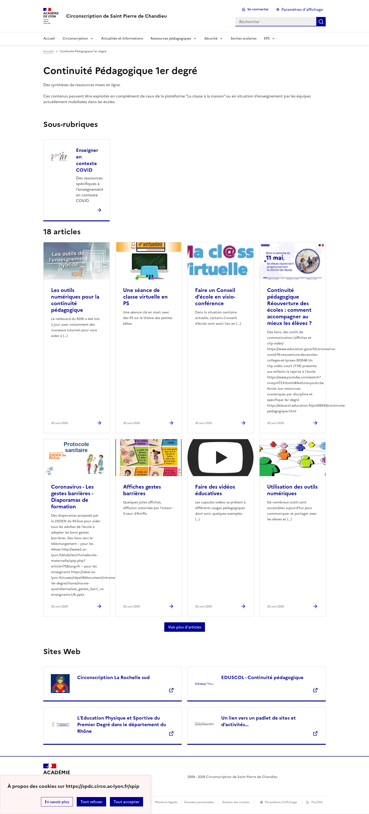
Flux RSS (316, 802)
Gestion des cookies (235, 802)
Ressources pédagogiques (171, 38)
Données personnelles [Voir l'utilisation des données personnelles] (199, 802)
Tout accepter (126, 802)
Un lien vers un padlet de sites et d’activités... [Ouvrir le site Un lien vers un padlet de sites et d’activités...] (258, 721)
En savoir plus (57, 802)
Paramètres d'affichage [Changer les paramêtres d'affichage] (302, 9)
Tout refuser (91, 802)
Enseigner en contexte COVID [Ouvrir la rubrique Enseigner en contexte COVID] (87, 160)
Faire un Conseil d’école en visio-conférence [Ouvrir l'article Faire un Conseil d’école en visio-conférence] (215, 296)
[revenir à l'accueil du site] (116, 16)
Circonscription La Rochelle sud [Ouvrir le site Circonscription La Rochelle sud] (113, 677)
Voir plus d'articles (184, 627)
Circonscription (75, 38)
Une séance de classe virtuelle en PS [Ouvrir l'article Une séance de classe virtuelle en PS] (145, 296)
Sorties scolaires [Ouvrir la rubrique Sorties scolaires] (244, 38)
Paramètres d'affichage (281, 802)
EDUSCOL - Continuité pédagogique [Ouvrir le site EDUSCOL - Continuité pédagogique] (262, 677)
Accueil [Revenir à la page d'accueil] (49, 38)
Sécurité (210, 38)
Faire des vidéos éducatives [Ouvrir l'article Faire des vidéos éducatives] (215, 490)
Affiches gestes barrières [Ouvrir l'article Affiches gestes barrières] (142, 490)
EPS (267, 38)
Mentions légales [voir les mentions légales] (166, 802)
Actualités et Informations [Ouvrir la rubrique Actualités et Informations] (122, 38)
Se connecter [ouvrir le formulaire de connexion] (258, 9)
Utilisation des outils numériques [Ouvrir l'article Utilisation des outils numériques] (292, 490)
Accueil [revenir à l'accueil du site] (48, 51)
